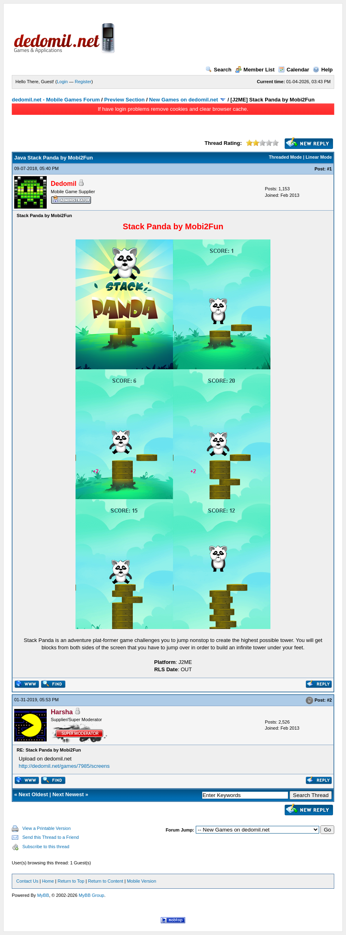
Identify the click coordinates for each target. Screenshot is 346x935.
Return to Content (105, 881)
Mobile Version (141, 881)
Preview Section (124, 100)
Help (323, 70)
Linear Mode (318, 157)
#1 (329, 168)
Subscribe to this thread (45, 846)
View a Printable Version (46, 828)
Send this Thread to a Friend (50, 837)
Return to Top (71, 881)
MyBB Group (91, 895)
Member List (255, 70)
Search (218, 70)
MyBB (43, 895)
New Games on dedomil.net (183, 100)
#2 (329, 700)
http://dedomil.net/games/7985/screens (64, 766)
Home (48, 881)
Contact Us (27, 881)
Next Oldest (33, 794)
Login (62, 81)
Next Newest (68, 794)
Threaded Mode (285, 157)
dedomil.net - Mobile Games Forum (56, 100)
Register (83, 81)
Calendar (293, 70)
